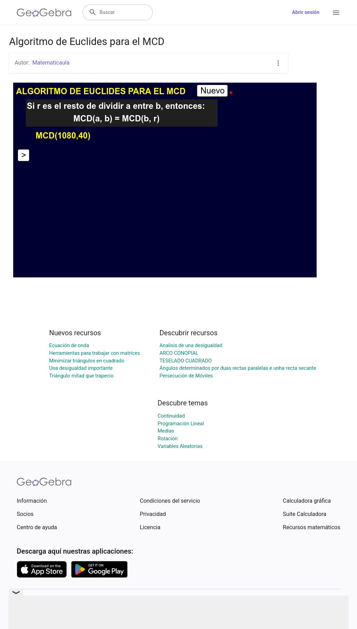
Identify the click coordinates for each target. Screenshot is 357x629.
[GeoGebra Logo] (44, 12)
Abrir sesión (305, 12)
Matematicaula (51, 62)
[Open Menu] (336, 12)
